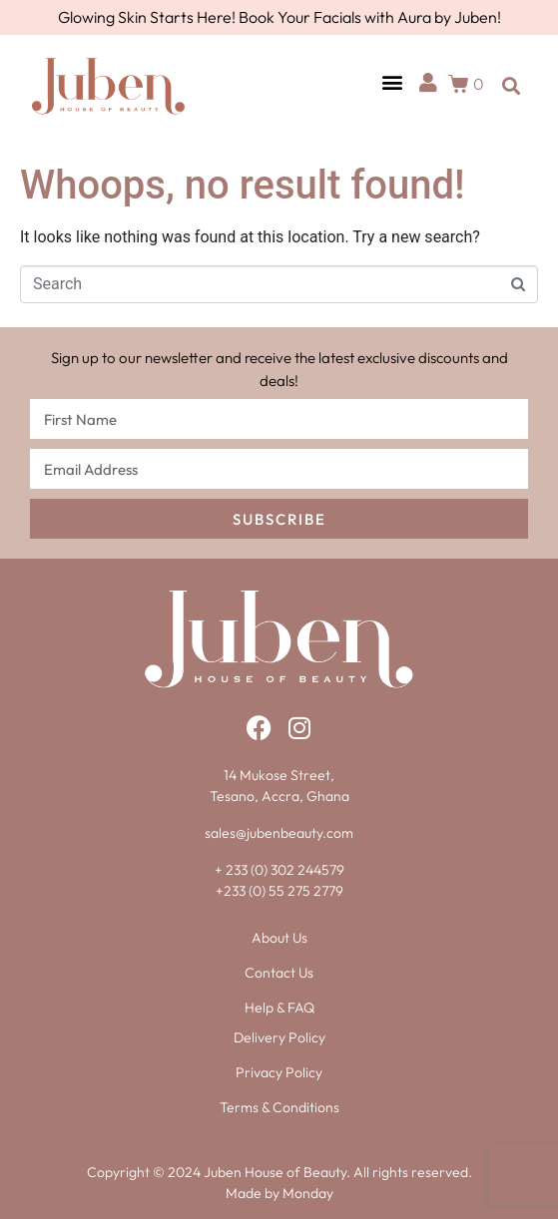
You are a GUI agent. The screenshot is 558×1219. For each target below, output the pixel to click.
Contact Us (279, 973)
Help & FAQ (279, 1007)
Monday (307, 1193)
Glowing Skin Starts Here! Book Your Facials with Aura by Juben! (279, 17)
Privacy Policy (279, 1072)
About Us (279, 938)
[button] (391, 81)
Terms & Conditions (279, 1107)
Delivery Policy (279, 1037)
